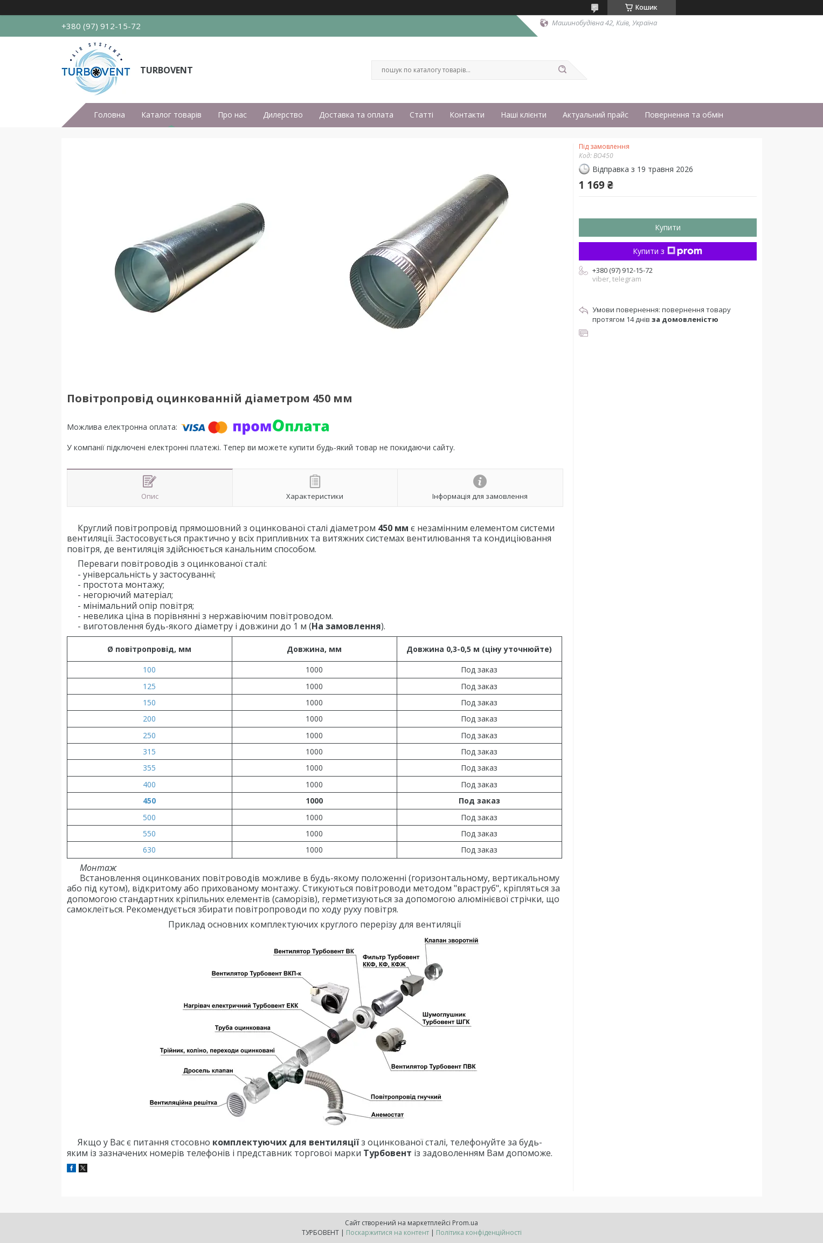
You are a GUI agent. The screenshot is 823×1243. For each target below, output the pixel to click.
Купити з (667, 251)
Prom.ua (465, 1222)
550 (149, 833)
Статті (421, 115)
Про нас (232, 115)
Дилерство (283, 115)
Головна (109, 115)
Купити (668, 227)
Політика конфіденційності (479, 1232)
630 (149, 849)
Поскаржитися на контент (387, 1232)
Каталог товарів (171, 115)
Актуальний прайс (595, 115)
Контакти (467, 115)
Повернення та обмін (684, 115)
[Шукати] (562, 70)
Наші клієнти (524, 115)
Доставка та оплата (356, 115)
